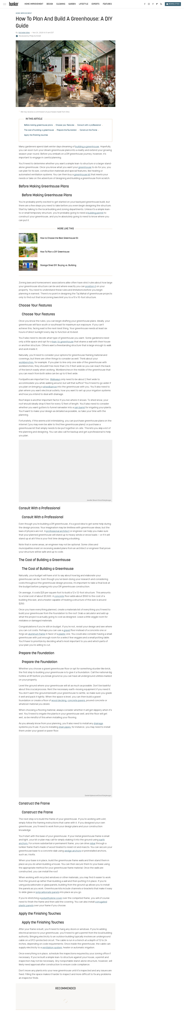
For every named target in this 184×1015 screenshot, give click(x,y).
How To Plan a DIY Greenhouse (54, 252)
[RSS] (161, 4)
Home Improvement (34, 4)
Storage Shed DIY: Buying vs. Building (58, 265)
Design (50, 4)
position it (90, 286)
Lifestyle (83, 4)
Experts (96, 4)
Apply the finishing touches (36, 135)
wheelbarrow (50, 387)
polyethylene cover (51, 898)
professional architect (58, 531)
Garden (72, 4)
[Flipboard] (157, 4)
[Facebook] (144, 4)
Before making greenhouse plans (38, 125)
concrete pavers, (77, 700)
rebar (92, 843)
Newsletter (172, 4)
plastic (62, 634)
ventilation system (52, 948)
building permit (95, 213)
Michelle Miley (24, 33)
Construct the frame (88, 130)
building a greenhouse (87, 147)
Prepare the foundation (67, 130)
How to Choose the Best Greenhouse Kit (59, 238)
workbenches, (26, 362)
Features (107, 4)
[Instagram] (149, 4)
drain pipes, (65, 727)
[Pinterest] (153, 4)
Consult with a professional (89, 125)
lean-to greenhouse (63, 342)
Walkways (55, 379)
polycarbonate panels (47, 892)
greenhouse (84, 167)
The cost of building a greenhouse (39, 130)
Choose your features (65, 125)
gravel (67, 630)
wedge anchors (72, 851)
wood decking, (59, 700)
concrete (59, 596)
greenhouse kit (82, 175)
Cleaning (60, 4)
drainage (98, 723)
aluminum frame (36, 634)
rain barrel (79, 407)
